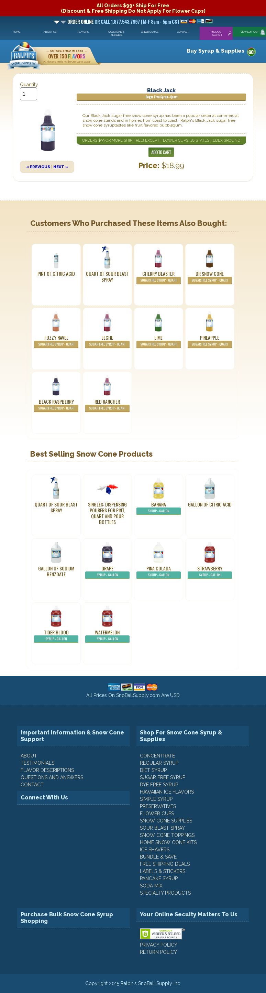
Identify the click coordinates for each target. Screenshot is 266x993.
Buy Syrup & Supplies (215, 50)
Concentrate (157, 756)
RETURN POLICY (158, 952)
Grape (107, 572)
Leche (107, 341)
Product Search (217, 33)
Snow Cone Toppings (167, 835)
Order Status (149, 31)
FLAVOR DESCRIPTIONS (47, 770)
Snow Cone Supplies (166, 820)
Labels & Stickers (162, 871)
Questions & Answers (116, 33)
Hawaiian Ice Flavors (167, 792)
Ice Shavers (154, 849)
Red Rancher (107, 405)
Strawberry (210, 572)
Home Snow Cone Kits (168, 842)
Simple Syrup (156, 799)
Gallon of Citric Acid (210, 504)
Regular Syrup (159, 763)
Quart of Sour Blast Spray (107, 276)
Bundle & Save (158, 857)
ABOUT (29, 756)
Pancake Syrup (159, 878)
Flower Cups (157, 813)
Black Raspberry (56, 405)
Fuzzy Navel (56, 341)
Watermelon (107, 636)
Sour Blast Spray (162, 828)
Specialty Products (165, 893)
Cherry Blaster (158, 277)
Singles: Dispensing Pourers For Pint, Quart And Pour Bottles (107, 513)
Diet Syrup (153, 770)
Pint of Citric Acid (56, 273)
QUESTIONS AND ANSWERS (52, 777)
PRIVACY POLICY (158, 945)
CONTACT (32, 784)
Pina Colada (158, 572)
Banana (158, 508)
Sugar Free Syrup (162, 777)
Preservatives (158, 806)
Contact (183, 31)
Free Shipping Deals (165, 864)
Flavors (83, 31)
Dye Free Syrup (159, 784)
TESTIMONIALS (37, 763)
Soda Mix (151, 885)
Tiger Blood (56, 636)
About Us (50, 31)
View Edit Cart (250, 31)
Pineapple (210, 341)
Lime (158, 341)
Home (16, 31)
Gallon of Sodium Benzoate (56, 571)
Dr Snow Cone (210, 277)
